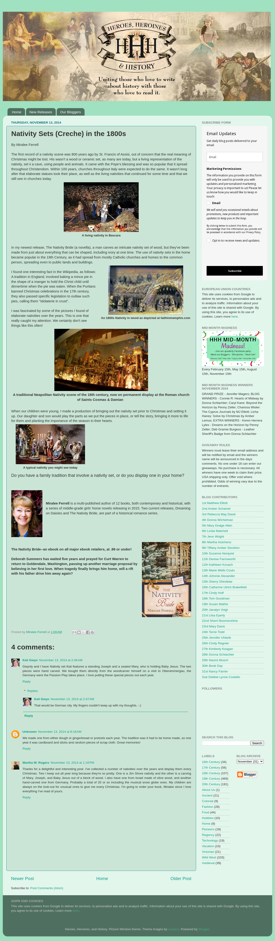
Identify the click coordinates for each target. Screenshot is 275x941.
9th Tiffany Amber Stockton (221, 548)
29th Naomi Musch (215, 660)
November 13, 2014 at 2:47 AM (72, 699)
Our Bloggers (70, 112)
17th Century (211, 767)
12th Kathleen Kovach (217, 564)
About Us (208, 790)
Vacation (208, 846)
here (234, 316)
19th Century (211, 778)
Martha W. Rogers (35, 762)
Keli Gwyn (30, 660)
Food (205, 812)
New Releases (41, 112)
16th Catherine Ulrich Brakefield (224, 587)
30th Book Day (212, 666)
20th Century (211, 784)
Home (16, 112)
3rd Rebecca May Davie (219, 514)
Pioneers (208, 829)
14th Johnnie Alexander (218, 576)
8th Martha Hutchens (216, 542)
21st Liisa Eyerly (213, 615)
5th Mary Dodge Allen (217, 525)
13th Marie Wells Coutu (218, 570)
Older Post (181, 878)
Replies (32, 691)
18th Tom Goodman (216, 598)
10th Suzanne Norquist (218, 553)
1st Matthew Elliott (215, 503)
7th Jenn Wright (213, 536)
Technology (210, 840)
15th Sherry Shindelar (217, 581)
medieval (208, 863)
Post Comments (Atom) (46, 888)
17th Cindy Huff (213, 593)
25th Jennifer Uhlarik (216, 637)
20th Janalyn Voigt (215, 609)
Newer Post (22, 878)
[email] (235, 157)
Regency (208, 835)
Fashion (207, 806)
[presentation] (231, 255)
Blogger (203, 929)
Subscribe (235, 271)
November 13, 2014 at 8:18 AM (60, 731)
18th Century (211, 773)
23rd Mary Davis (213, 626)
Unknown (29, 731)
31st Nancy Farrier (215, 671)
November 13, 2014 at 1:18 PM (72, 762)
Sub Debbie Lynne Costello (221, 677)
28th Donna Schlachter (218, 654)
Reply (26, 681)
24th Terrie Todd (213, 632)
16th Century (211, 762)
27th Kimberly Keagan (217, 649)
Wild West (209, 857)
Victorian (208, 852)
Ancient (207, 795)
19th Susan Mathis (215, 604)
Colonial (207, 801)
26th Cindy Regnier (215, 643)
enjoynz (173, 929)
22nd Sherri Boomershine (220, 620)
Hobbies (208, 818)
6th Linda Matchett (215, 531)
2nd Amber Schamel (216, 508)
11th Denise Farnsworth (218, 559)
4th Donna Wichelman (217, 520)
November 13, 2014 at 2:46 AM (60, 660)
